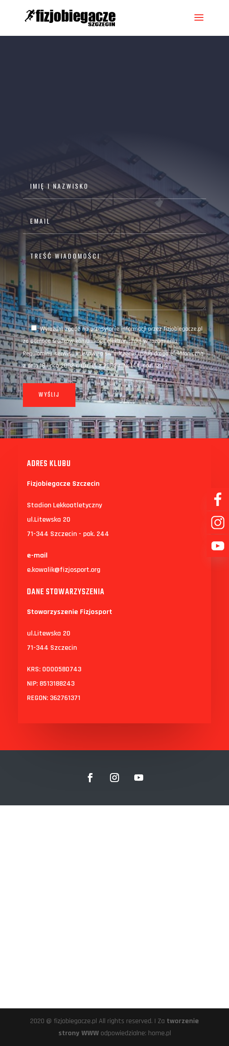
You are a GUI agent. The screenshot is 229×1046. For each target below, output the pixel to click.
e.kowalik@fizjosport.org (64, 570)
